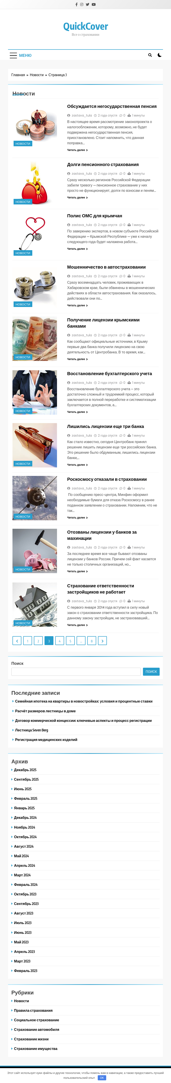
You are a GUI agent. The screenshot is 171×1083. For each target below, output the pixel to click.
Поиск (17, 663)
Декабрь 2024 (25, 817)
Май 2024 (21, 855)
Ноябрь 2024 (24, 827)
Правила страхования (33, 1010)
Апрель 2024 (24, 865)
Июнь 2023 (22, 932)
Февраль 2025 (25, 798)
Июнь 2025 (23, 788)
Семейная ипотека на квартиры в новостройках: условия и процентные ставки (84, 701)
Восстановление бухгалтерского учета (109, 373)
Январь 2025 (24, 808)
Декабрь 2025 (25, 769)
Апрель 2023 (24, 951)
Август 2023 (23, 913)
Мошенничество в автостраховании (106, 266)
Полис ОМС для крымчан (94, 215)
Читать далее (77, 150)
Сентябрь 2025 (26, 779)
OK (102, 1077)
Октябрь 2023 (25, 894)
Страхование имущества (35, 1048)
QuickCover (85, 26)
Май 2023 (21, 942)
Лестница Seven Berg (31, 730)
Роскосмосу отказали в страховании (107, 479)
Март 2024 (22, 875)
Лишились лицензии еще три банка (105, 426)
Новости (23, 144)
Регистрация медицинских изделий (46, 739)
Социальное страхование (36, 1020)
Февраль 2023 (25, 970)
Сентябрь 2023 (26, 903)
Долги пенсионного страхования (103, 164)
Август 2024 (24, 846)
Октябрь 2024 (25, 836)
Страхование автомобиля (36, 1029)
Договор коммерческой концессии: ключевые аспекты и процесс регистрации (83, 720)
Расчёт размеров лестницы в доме (45, 711)
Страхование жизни (31, 1039)
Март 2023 (22, 961)
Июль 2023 (22, 922)
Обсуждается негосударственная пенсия (112, 106)
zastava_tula (82, 115)
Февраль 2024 (26, 884)
